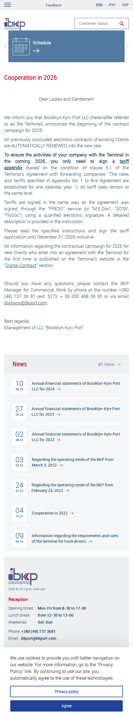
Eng (99, 5)
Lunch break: (19, 615)
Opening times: (21, 608)
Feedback (53, 5)
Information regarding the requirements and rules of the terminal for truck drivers (75, 538)
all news (109, 364)
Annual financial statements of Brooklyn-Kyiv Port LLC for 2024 (76, 386)
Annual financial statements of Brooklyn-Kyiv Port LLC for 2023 (76, 411)
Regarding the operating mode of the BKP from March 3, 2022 (72, 462)
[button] (5, 46)
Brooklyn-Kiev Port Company (22, 576)
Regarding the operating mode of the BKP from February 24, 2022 (72, 487)
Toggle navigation (7, 5)
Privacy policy (67, 691)
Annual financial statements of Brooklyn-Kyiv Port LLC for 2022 (76, 436)
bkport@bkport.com (38, 638)
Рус (112, 5)
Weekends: (17, 622)
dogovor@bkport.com (25, 303)
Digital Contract (21, 265)
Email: (13, 638)
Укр (125, 5)
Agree (66, 705)
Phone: (14, 631)
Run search (122, 23)
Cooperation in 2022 (52, 513)
